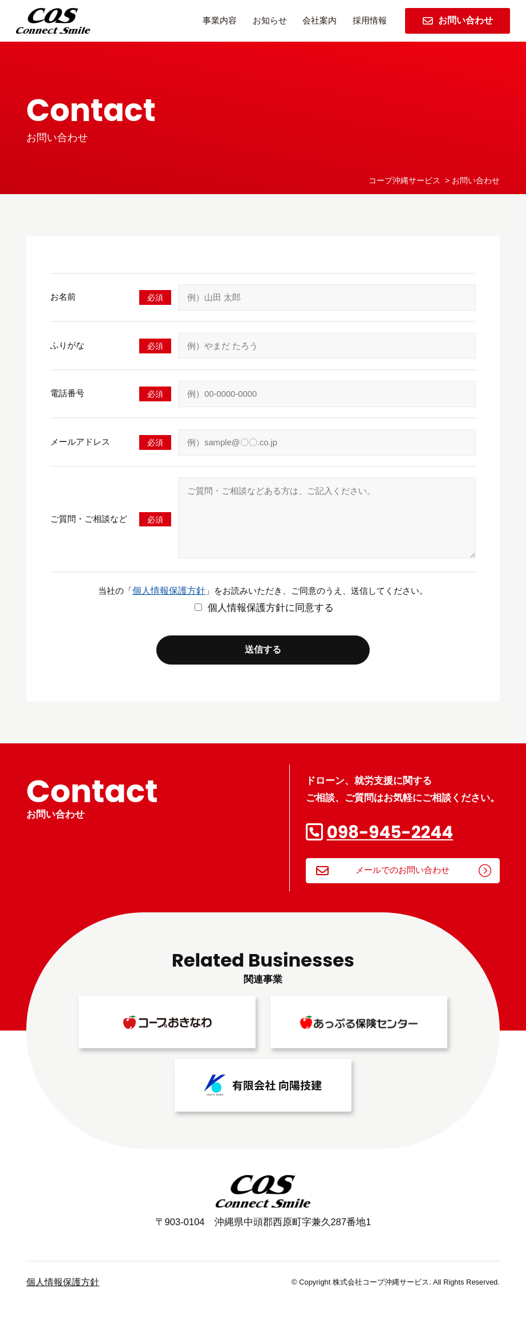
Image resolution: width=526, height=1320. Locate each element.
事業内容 (220, 20)
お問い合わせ (458, 20)
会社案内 (319, 20)
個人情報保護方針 (168, 606)
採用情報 (370, 20)
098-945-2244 (390, 848)
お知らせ (270, 20)
